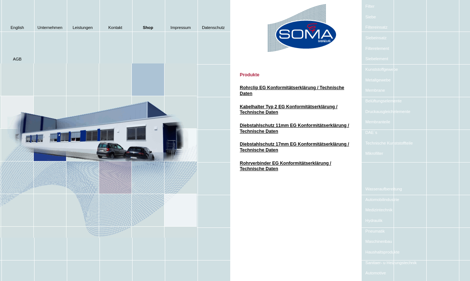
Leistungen (83, 27)
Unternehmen (49, 27)
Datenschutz (213, 27)
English (17, 27)
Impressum (180, 27)
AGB (17, 59)
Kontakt (115, 27)
